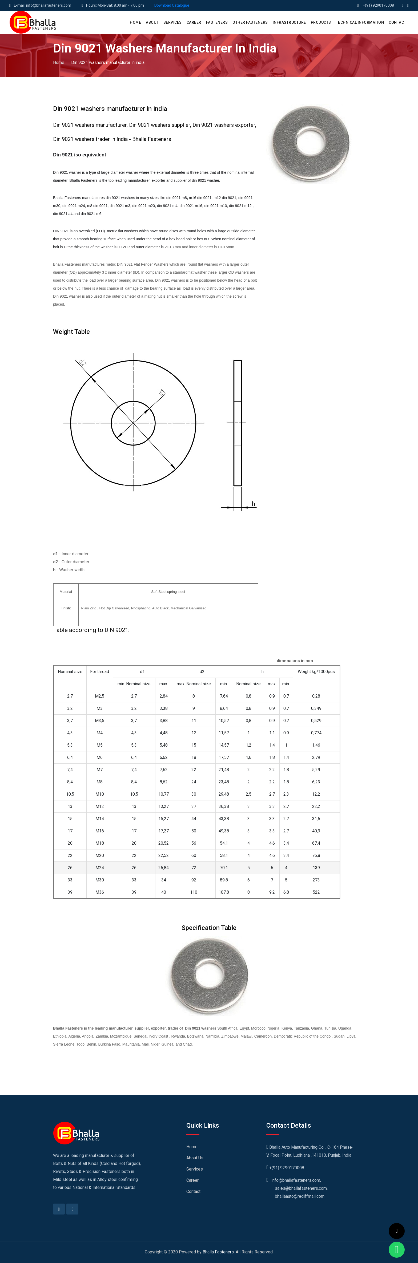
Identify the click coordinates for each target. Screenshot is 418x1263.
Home (58, 62)
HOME (135, 22)
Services (194, 1169)
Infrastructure (289, 22)
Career (192, 1180)
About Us (194, 1157)
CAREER (194, 22)
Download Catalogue (171, 5)
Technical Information (360, 22)
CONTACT (397, 22)
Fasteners (217, 22)
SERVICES (172, 22)
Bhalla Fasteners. (219, 1252)
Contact (193, 1191)
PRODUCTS (321, 22)
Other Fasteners (250, 22)
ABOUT (152, 22)
